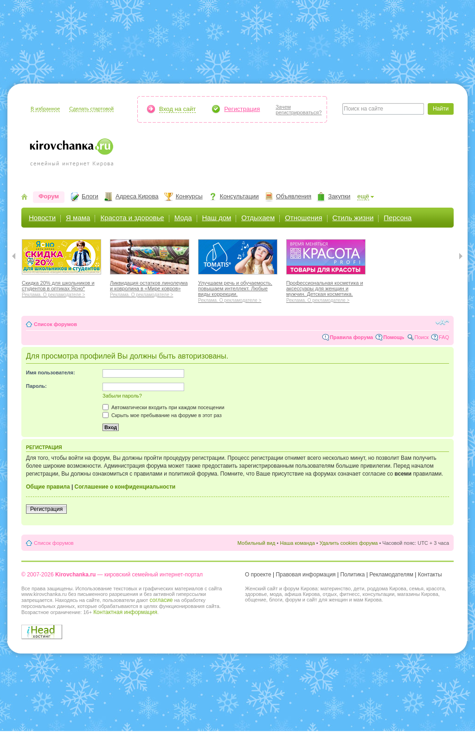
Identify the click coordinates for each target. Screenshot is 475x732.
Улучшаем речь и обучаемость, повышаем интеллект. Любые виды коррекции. (237, 290)
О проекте (258, 574)
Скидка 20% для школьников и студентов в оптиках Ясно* (61, 287)
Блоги (90, 196)
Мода (183, 218)
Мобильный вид (257, 543)
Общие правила (48, 487)
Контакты (430, 574)
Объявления (293, 196)
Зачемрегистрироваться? (298, 109)
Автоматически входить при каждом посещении (164, 407)
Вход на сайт (177, 108)
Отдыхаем (258, 218)
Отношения (303, 218)
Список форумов (55, 324)
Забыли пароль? (122, 396)
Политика (352, 574)
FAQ (444, 337)
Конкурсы (189, 196)
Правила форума (351, 337)
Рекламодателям (391, 574)
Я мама (78, 218)
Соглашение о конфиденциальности (125, 487)
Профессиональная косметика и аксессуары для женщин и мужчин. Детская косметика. (326, 290)
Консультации (239, 196)
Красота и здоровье (132, 218)
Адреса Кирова (137, 196)
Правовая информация (305, 574)
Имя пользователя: (50, 372)
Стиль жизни (353, 218)
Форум (49, 196)
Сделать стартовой (91, 108)
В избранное (45, 108)
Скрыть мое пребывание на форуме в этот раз (162, 415)
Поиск (422, 337)
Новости (42, 218)
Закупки (339, 196)
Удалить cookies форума (349, 543)
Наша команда (297, 543)
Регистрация (242, 108)
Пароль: (36, 386)
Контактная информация (125, 612)
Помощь (393, 337)
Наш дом (216, 218)
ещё (363, 196)
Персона (397, 218)
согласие (161, 600)
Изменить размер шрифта (442, 322)
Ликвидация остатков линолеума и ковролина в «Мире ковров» (149, 287)
